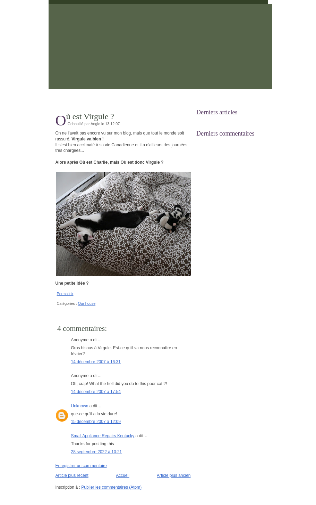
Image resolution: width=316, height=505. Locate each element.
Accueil (122, 475)
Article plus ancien (173, 475)
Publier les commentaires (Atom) (111, 487)
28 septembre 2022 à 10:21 (96, 451)
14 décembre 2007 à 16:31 (96, 361)
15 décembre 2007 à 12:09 (96, 421)
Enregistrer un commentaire (81, 465)
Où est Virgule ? (90, 116)
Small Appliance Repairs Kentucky (103, 435)
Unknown (79, 406)
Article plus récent (71, 475)
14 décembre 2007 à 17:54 (96, 391)
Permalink (65, 294)
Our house (86, 303)
